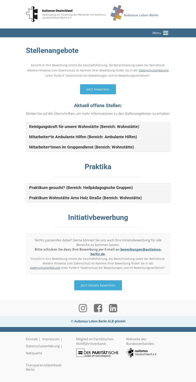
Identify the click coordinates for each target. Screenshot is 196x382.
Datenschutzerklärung (154, 70)
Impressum (51, 339)
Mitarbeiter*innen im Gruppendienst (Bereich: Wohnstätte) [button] (81, 147)
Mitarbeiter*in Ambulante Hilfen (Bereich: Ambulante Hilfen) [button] (83, 136)
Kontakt (32, 339)
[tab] (98, 126)
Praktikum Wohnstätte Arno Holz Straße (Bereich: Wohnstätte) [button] (85, 197)
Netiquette (34, 353)
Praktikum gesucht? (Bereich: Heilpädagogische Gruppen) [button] (81, 187)
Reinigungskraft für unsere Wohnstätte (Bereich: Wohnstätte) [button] (84, 126)
